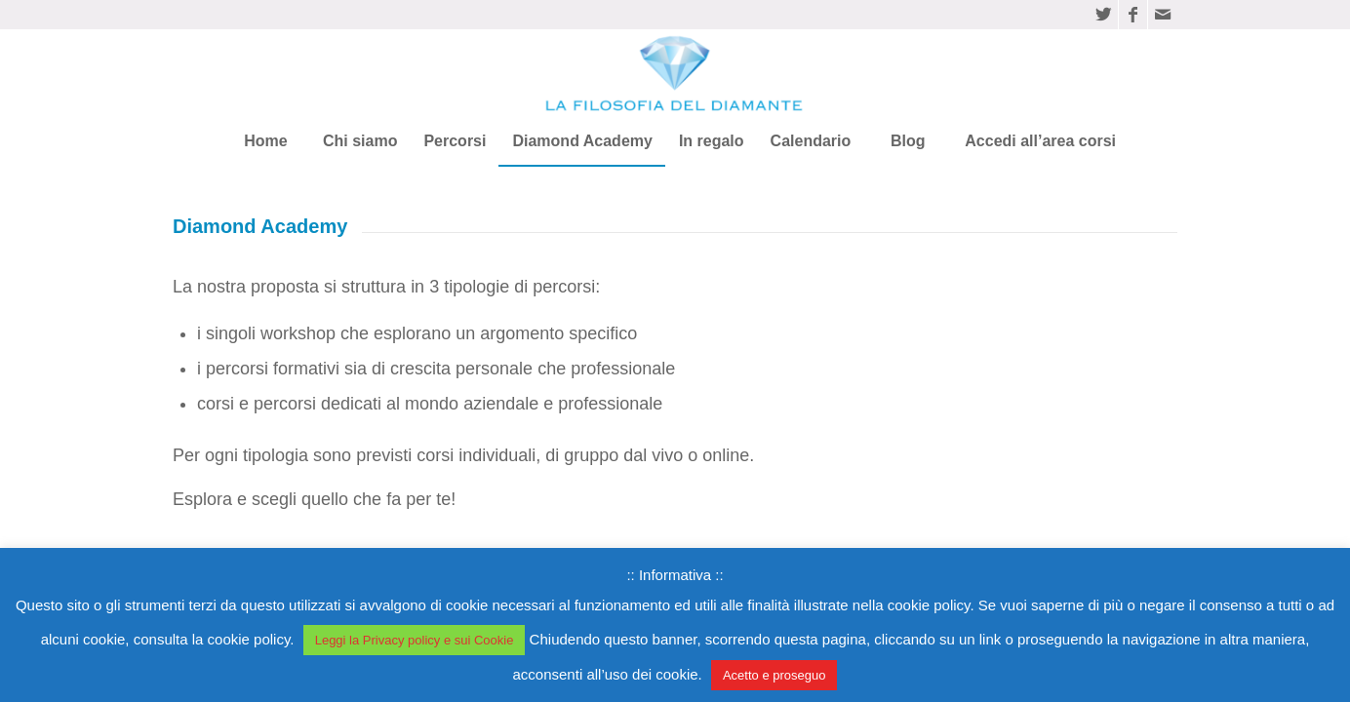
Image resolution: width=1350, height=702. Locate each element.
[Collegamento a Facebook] (1133, 14)
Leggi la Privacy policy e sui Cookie (414, 640)
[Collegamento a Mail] (1162, 14)
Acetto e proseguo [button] (774, 675)
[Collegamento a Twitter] (1104, 14)
